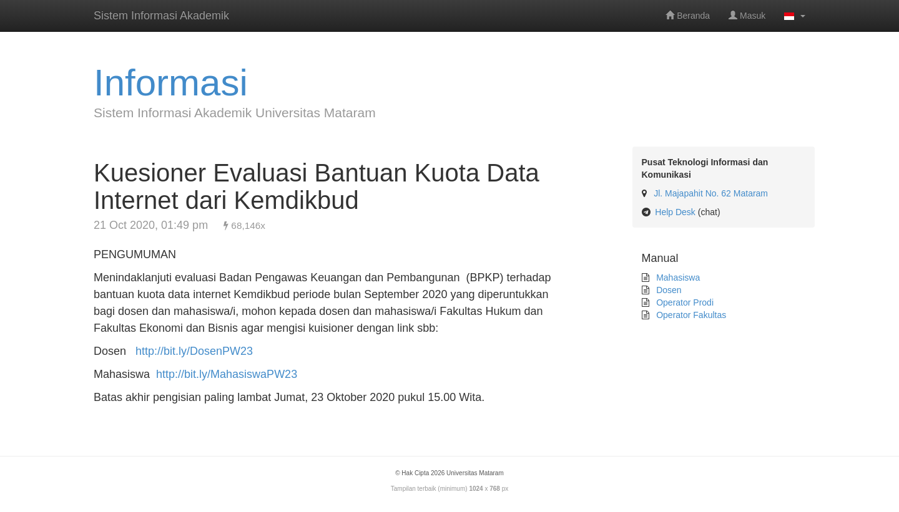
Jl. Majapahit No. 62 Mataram (711, 193)
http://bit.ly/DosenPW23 (194, 351)
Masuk (747, 16)
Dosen (667, 290)
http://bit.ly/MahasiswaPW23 (226, 374)
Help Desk (675, 212)
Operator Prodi (684, 302)
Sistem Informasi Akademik (161, 15)
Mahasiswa (677, 278)
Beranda (688, 16)
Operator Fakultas (690, 315)
